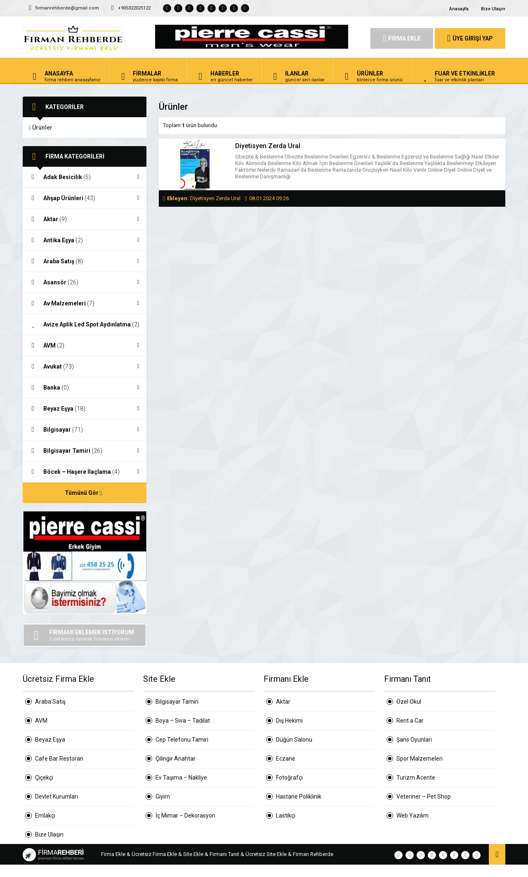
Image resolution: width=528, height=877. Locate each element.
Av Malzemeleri (84, 303)
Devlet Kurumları (56, 796)
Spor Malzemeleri (419, 758)
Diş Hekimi (289, 720)
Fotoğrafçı (289, 777)
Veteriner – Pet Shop (423, 796)
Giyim (163, 796)
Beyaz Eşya (84, 408)
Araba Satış (84, 261)
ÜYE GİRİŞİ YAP (470, 38)
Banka (84, 387)
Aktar (84, 219)
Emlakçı (45, 815)
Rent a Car (410, 720)
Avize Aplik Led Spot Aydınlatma (84, 324)
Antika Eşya (84, 240)
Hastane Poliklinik (298, 796)
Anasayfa (459, 9)
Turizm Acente (415, 777)
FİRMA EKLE (402, 38)
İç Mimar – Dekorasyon (185, 815)
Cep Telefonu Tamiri (182, 739)
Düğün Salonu (294, 739)
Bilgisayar (84, 429)
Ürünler (40, 127)
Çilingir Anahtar (176, 758)
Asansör (84, 282)
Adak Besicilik (84, 177)
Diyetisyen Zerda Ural (267, 146)
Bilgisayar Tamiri (84, 450)
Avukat (84, 366)
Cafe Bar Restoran (59, 758)
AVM (84, 345)
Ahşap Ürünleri (84, 198)
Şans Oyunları (414, 739)
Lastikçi (285, 815)
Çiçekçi (44, 777)
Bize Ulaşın (493, 9)
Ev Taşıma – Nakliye (181, 777)
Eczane (285, 758)
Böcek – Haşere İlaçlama (84, 471)
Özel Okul (408, 701)
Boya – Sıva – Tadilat (183, 720)
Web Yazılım (412, 815)
